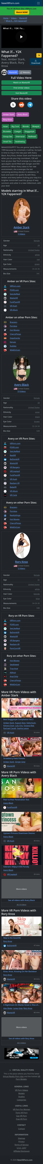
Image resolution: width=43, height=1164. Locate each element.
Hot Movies (14, 330)
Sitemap (21, 1138)
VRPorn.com (15, 286)
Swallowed (14, 664)
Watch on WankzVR (21, 82)
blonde (37, 594)
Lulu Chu (19, 725)
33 (39, 402)
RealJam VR (14, 483)
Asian (5, 126)
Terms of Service (21, 1144)
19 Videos (21, 391)
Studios (21, 1096)
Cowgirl (17, 131)
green (37, 264)
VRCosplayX (15, 471)
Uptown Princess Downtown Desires (19, 833)
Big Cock (15, 126)
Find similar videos (22, 88)
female (37, 240)
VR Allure (14, 310)
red (38, 259)
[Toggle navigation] (38, 3)
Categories (21, 1100)
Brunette (7, 131)
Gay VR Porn (21, 1116)
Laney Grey (17, 1008)
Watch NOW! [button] (22, 12)
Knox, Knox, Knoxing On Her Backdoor (20, 971)
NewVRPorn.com (10, 3)
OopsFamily (15, 338)
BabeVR (13, 487)
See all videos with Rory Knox (21, 1038)
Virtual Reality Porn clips (13, 1076)
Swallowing (20, 141)
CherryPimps (15, 334)
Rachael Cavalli (9, 728)
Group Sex (7, 136)
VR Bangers (15, 467)
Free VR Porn (21, 1119)
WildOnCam (15, 350)
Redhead (32, 136)
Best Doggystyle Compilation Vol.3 (18, 719)
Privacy (21, 1141)
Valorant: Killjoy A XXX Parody (16, 866)
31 (39, 580)
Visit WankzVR (21, 93)
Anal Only (14, 676)
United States (34, 250)
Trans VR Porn (21, 1112)
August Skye (20, 723)
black (37, 417)
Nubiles (13, 346)
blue (38, 598)
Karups (13, 342)
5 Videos (21, 568)
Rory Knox (7, 119)
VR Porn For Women (21, 1109)
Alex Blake (7, 1008)
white (37, 255)
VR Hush (13, 306)
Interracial (20, 136)
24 (39, 245)
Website (25, 72)
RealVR (13, 455)
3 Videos (21, 234)
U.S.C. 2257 (21, 1148)
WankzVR (13, 72)
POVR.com (14, 290)
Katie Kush (31, 723)
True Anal (14, 668)
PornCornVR (15, 648)
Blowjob (35, 126)
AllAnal (13, 672)
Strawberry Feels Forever (14, 758)
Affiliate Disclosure (21, 1151)
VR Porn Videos (21, 1090)
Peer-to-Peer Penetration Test (16, 799)
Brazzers (13, 322)
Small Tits (7, 141)
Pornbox (13, 326)
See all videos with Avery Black (21, 900)
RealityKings (15, 515)
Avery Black (23, 114)
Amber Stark (8, 114)
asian (37, 412)
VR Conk (13, 495)
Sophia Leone (23, 728)
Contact (21, 1128)
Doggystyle (29, 131)
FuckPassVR (15, 302)
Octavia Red (29, 725)
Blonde (26, 126)
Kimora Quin (8, 725)
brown (37, 421)
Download (35, 61)
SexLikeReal (15, 294)
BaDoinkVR (14, 459)
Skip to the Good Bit (12, 938)
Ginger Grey (20, 762)
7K (39, 55)
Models (21, 1093)
